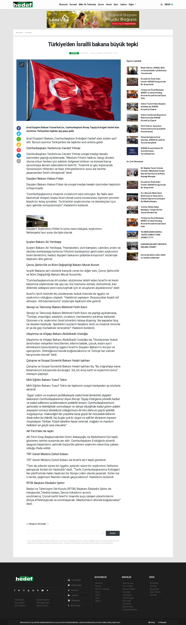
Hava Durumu (128, 583)
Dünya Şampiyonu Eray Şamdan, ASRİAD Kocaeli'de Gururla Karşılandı (153, 140)
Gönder (113, 533)
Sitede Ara (154, 583)
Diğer (131, 4)
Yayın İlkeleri (20, 603)
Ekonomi (63, 4)
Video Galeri (75, 585)
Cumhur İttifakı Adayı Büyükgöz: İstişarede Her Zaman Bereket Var (151, 210)
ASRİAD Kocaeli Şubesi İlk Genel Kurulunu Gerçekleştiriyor (152, 151)
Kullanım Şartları (43, 600)
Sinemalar (127, 601)
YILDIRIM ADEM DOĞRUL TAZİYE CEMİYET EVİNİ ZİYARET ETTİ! (151, 235)
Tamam (162, 622)
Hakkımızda (19, 600)
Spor (116, 4)
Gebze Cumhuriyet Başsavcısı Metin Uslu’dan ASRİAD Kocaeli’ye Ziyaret (153, 118)
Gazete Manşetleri (130, 610)
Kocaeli (73, 4)
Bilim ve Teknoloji (87, 4)
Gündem (28, 33)
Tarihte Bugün (128, 598)
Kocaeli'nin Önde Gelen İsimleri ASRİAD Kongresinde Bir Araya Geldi (153, 82)
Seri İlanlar (127, 604)
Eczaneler (127, 592)
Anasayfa (19, 33)
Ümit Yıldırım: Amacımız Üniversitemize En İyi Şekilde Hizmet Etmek (153, 129)
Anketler (153, 586)
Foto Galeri (74, 580)
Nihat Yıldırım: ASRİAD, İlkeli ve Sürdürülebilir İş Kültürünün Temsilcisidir (153, 70)
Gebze (123, 4)
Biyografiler (154, 589)
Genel (109, 4)
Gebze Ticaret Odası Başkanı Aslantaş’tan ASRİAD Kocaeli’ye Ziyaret (153, 106)
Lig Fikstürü (127, 595)
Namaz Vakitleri (129, 589)
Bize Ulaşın (74, 605)
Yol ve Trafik (128, 586)
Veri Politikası (20, 606)
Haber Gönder (42, 606)
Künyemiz (74, 600)
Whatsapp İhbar (42, 603)
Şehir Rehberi (128, 607)
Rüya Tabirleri (155, 592)
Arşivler (73, 595)
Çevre (101, 4)
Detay (151, 622)
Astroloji (153, 595)
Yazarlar (73, 590)
